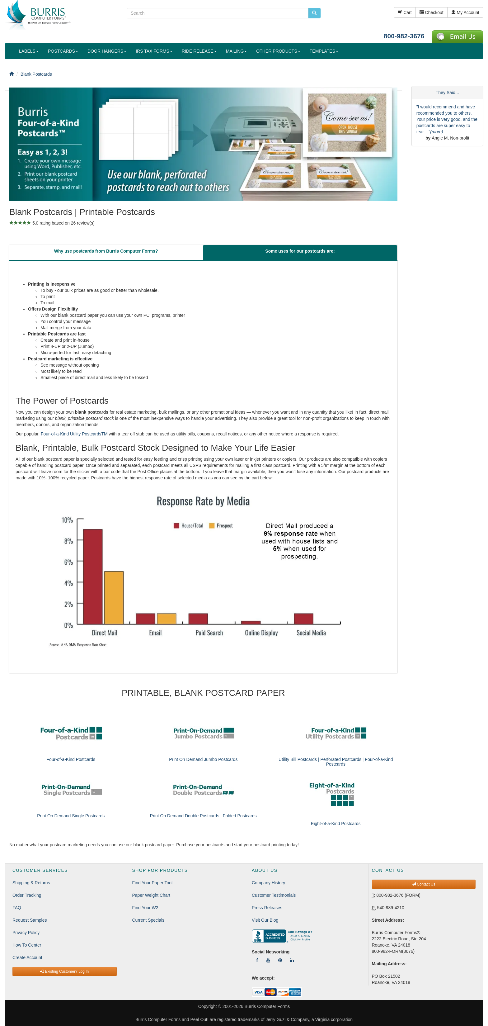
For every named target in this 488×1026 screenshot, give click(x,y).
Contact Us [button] (423, 884)
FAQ (16, 907)
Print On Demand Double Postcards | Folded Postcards (203, 815)
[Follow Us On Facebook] (257, 960)
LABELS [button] (29, 51)
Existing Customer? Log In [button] (64, 971)
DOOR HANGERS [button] (106, 51)
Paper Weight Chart (151, 895)
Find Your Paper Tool (152, 882)
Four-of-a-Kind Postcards (71, 759)
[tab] (106, 252)
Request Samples (29, 920)
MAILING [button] (236, 51)
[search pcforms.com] (314, 13)
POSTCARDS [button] (63, 51)
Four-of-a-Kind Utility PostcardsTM (74, 433)
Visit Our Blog (265, 920)
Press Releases (267, 907)
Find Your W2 (145, 907)
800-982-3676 (404, 36)
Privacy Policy (26, 932)
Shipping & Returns (31, 882)
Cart (404, 12)
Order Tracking (26, 895)
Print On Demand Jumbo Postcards (203, 759)
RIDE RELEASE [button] (199, 51)
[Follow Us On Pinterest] (280, 960)
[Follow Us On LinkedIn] (292, 960)
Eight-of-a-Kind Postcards (336, 823)
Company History (268, 882)
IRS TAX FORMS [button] (154, 51)
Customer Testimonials (274, 895)
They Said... (447, 92)
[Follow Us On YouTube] (268, 960)
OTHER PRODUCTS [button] (278, 51)
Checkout (431, 12)
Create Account (27, 957)
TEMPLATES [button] (324, 51)
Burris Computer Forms (267, 1006)
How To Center (26, 945)
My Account (465, 12)
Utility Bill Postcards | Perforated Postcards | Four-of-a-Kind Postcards (336, 762)
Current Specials (148, 920)
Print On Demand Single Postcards (71, 815)
